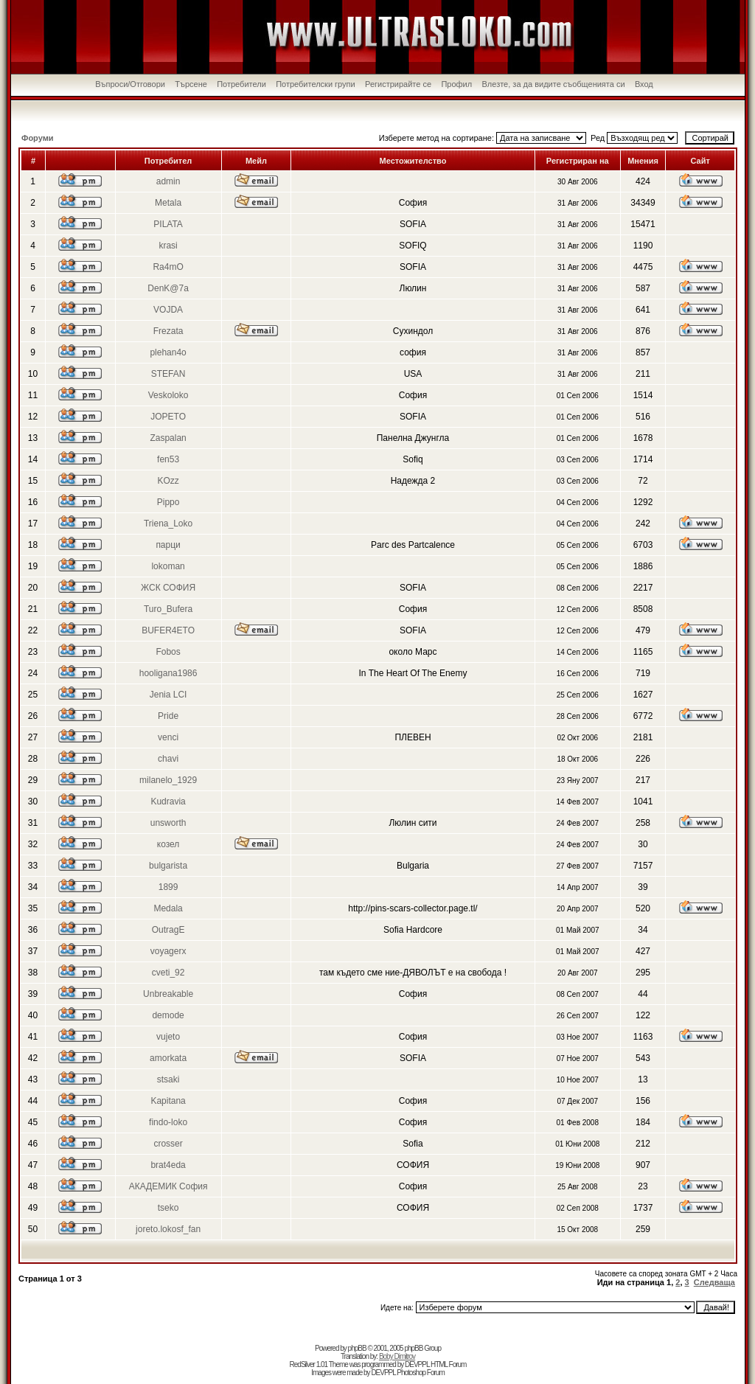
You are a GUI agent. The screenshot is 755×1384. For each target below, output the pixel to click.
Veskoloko (168, 395)
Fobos (168, 652)
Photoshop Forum (421, 1373)
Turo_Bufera (168, 609)
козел (168, 844)
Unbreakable (168, 994)
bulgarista (168, 865)
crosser (167, 1143)
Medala (167, 908)
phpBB (357, 1348)
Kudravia (167, 801)
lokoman (167, 566)
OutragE (168, 930)
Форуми (37, 137)
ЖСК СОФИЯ (168, 588)
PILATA (168, 224)
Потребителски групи (315, 84)
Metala (168, 203)
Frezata (168, 331)
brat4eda (167, 1165)
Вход (644, 84)
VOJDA (168, 310)
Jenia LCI (168, 694)
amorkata (168, 1058)
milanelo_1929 (168, 780)
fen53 (168, 459)
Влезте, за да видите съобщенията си (553, 84)
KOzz (167, 481)
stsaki (168, 1079)
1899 (168, 887)
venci (168, 737)
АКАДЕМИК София (168, 1186)
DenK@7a (168, 288)
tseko (168, 1208)
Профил (456, 84)
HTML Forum (449, 1364)
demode (168, 1015)
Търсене (191, 84)
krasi (168, 245)
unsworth (168, 823)
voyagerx (168, 951)
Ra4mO (168, 267)
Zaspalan (168, 438)
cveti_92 (168, 972)
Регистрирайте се (398, 84)
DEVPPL (417, 1364)
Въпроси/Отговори (130, 84)
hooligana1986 (168, 673)
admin (168, 181)
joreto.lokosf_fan (168, 1229)
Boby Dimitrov (397, 1356)
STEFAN (168, 374)
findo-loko (168, 1122)
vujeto (168, 1037)
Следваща (714, 1282)
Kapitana (167, 1101)
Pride (168, 716)
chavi (168, 759)
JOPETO (168, 416)
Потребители (241, 84)
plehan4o (168, 352)
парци (168, 545)
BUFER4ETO (168, 630)
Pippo (168, 502)
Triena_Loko (168, 523)
